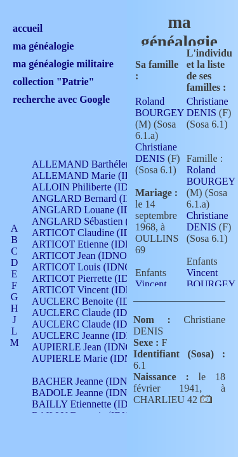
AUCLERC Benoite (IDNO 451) (99, 301)
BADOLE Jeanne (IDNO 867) (93, 392)
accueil (28, 28)
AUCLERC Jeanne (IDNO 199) (97, 335)
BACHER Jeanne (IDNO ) (86, 381)
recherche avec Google (61, 99)
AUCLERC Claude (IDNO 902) (97, 312)
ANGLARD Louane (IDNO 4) (94, 209)
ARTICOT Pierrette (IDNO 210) (98, 278)
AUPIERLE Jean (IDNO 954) (93, 346)
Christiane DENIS (156, 153)
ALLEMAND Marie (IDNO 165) (100, 175)
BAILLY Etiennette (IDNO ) (90, 404)
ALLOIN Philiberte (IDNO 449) (98, 187)
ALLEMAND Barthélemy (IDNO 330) (111, 164)
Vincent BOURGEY (211, 278)
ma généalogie (43, 46)
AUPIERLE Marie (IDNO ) (88, 358)
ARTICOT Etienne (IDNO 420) (96, 244)
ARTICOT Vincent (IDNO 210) (96, 289)
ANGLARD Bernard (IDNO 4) (95, 198)
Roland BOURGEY (159, 107)
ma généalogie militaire (63, 63)
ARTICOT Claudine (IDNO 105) (99, 232)
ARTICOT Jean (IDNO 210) (90, 255)
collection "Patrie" (53, 81)
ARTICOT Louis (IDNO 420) (92, 267)
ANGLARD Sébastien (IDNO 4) (98, 221)
